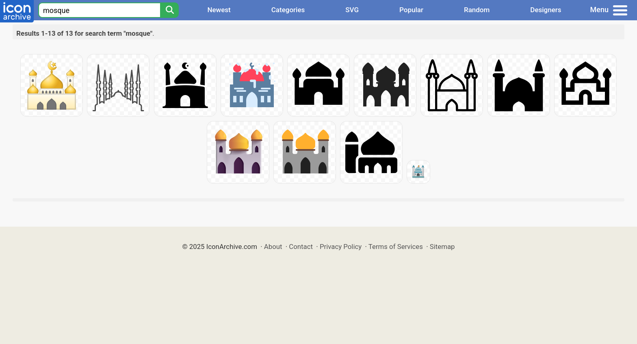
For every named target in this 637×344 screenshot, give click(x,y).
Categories (288, 10)
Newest (218, 10)
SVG (352, 10)
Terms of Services (395, 246)
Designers (545, 10)
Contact (301, 246)
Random (477, 10)
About (273, 246)
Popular (411, 10)
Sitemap (442, 246)
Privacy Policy (341, 246)
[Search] (169, 10)
